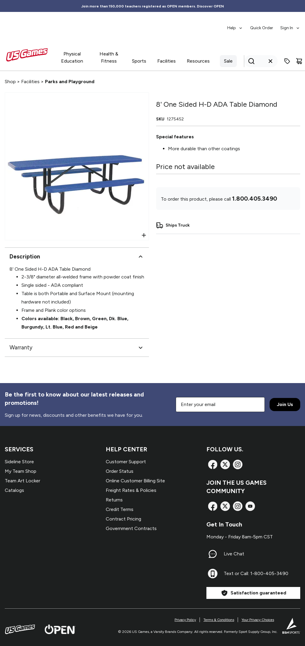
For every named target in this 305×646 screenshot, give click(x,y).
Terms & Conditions (218, 620)
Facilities (30, 81)
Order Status (119, 471)
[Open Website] (60, 629)
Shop (10, 81)
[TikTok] (250, 506)
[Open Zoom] (143, 235)
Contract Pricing (123, 519)
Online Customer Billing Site (135, 481)
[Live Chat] (212, 554)
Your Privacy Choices (258, 620)
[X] (225, 464)
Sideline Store (19, 461)
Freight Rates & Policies (131, 490)
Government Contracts (131, 528)
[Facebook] (212, 464)
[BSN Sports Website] (291, 625)
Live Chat (234, 554)
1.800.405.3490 (254, 198)
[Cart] (299, 61)
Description (77, 256)
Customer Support (126, 461)
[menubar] (263, 25)
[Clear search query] (270, 61)
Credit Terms (119, 509)
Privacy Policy (185, 620)
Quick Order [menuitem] (261, 27)
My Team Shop (20, 471)
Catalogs (14, 490)
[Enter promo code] (287, 61)
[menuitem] (235, 25)
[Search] (259, 61)
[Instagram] (237, 464)
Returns (114, 500)
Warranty (77, 347)
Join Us (285, 404)
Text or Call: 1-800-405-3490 (256, 573)
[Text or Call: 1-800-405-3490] (212, 573)
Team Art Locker (22, 481)
